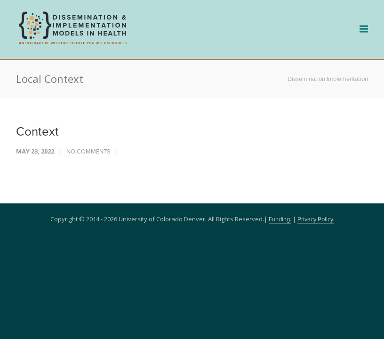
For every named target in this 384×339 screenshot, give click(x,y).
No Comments (88, 152)
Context (37, 132)
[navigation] (72, 43)
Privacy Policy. (315, 220)
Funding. (280, 220)
